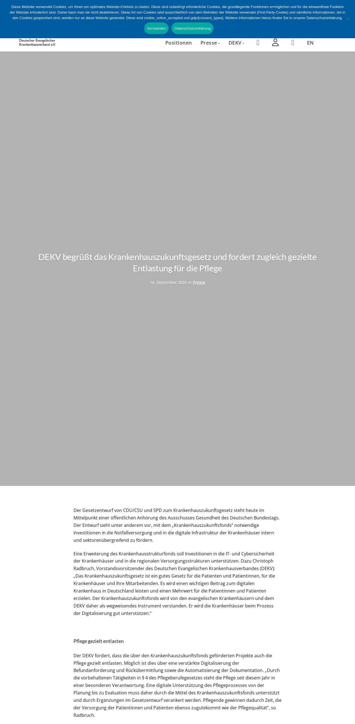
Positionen (178, 42)
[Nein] (348, 19)
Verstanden (156, 28)
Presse (199, 282)
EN (310, 42)
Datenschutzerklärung (192, 28)
